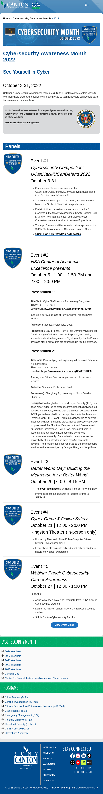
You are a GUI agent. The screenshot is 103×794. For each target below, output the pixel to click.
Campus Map (12, 673)
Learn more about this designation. (22, 122)
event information (49, 488)
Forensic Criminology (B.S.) (19, 719)
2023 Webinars (13, 656)
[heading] (15, 5)
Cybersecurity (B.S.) (16, 710)
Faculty (47, 758)
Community (49, 775)
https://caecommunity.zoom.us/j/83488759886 (66, 308)
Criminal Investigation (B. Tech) (21, 702)
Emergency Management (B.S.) (22, 715)
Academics (49, 764)
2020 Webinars (13, 669)
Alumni (47, 769)
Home (6, 18)
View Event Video (64, 625)
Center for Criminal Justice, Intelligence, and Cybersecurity (36, 678)
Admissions (49, 747)
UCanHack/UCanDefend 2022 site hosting (58, 234)
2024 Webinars (13, 651)
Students (48, 753)
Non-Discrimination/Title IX (84, 787)
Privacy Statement (59, 787)
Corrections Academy (16, 733)
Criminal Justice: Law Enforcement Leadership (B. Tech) (35, 706)
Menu (97, 4)
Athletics (48, 780)
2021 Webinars (13, 665)
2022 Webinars (13, 660)
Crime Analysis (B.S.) (16, 697)
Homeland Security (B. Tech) (20, 724)
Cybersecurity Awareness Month (32, 18)
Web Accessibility (39, 787)
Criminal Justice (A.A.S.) (18, 728)
